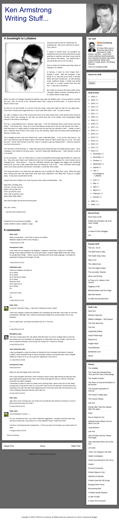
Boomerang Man (94, 489)
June (95, 180)
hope (11, 305)
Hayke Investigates (95, 456)
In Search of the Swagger (98, 231)
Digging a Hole (94, 286)
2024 (93, 103)
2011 (93, 147)
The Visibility (93, 368)
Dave (11, 234)
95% (90, 227)
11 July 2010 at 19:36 (17, 360)
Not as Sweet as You (96, 417)
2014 (93, 137)
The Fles (91, 327)
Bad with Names (94, 295)
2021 (93, 114)
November (97, 157)
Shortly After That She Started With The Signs (99, 408)
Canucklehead (93, 348)
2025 (93, 100)
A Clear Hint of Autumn (97, 501)
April (95, 187)
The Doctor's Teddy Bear (97, 395)
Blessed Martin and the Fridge (99, 290)
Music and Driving (95, 276)
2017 (93, 127)
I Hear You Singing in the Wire (99, 452)
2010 (93, 151)
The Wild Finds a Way (96, 252)
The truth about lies (95, 323)
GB (89, 235)
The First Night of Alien (97, 268)
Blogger (94, 517)
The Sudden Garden (96, 378)
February (96, 193)
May (95, 183)
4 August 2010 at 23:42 (18, 430)
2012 (93, 144)
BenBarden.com (94, 352)
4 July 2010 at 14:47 (17, 329)
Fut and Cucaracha (95, 468)
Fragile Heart (93, 344)
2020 (93, 117)
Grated (91, 464)
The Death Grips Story (96, 256)
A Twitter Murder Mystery (97, 493)
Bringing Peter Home (96, 485)
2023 (93, 107)
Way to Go (92, 260)
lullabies (24, 224)
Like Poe (91, 431)
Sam (11, 398)
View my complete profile (97, 67)
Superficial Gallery (95, 331)
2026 (93, 97)
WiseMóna (13, 334)
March (95, 190)
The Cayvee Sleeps (95, 399)
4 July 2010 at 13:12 (17, 262)
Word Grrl (92, 311)
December (97, 154)
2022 (93, 110)
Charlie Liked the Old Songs (99, 480)
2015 (93, 134)
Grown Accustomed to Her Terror (101, 460)
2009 (93, 201)
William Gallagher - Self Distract (100, 319)
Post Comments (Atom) (47, 454)
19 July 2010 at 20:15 (17, 393)
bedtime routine (15, 224)
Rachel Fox (92, 340)
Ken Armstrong (105, 43)
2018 (93, 124)
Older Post (75, 446)
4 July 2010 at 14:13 (17, 300)
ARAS (90, 356)
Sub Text (91, 403)
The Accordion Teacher (97, 272)
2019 (93, 120)
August (96, 167)
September (97, 164)
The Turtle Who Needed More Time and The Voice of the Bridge (101, 373)
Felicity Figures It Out (96, 472)
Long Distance (93, 427)
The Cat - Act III (94, 248)
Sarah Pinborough (95, 335)
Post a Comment (13, 435)
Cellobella (13, 267)
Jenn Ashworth (15, 349)
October (96, 160)
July (95, 171)
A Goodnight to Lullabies (98, 175)
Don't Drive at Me (95, 217)
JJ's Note (91, 448)
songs (30, 224)
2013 (93, 141)
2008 (93, 205)
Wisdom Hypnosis (95, 315)
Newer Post (9, 446)
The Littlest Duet (94, 264)
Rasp (90, 413)
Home (42, 446)
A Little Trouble (94, 497)
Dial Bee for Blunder (96, 476)
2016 (93, 130)
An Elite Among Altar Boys (98, 299)
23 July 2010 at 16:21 (17, 406)
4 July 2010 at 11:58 (17, 243)
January (96, 197)
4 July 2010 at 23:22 (17, 344)
